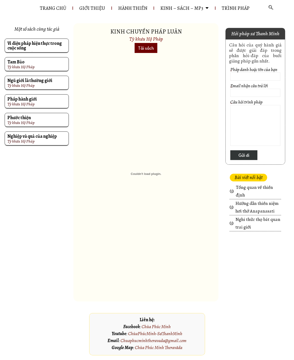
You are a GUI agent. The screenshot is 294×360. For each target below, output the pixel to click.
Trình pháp (236, 8)
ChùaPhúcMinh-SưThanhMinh (155, 334)
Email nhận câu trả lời (255, 91)
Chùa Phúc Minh (156, 327)
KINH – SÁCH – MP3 (185, 8)
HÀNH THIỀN (132, 8)
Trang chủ (53, 8)
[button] (146, 48)
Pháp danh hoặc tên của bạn (255, 75)
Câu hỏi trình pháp (255, 123)
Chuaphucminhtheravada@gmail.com (153, 340)
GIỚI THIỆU (92, 8)
